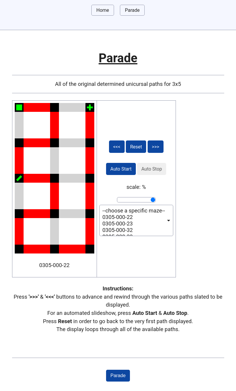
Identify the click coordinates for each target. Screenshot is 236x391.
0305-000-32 (134, 230)
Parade (132, 10)
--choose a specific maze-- (134, 210)
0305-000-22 (134, 217)
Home (102, 10)
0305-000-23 (134, 223)
